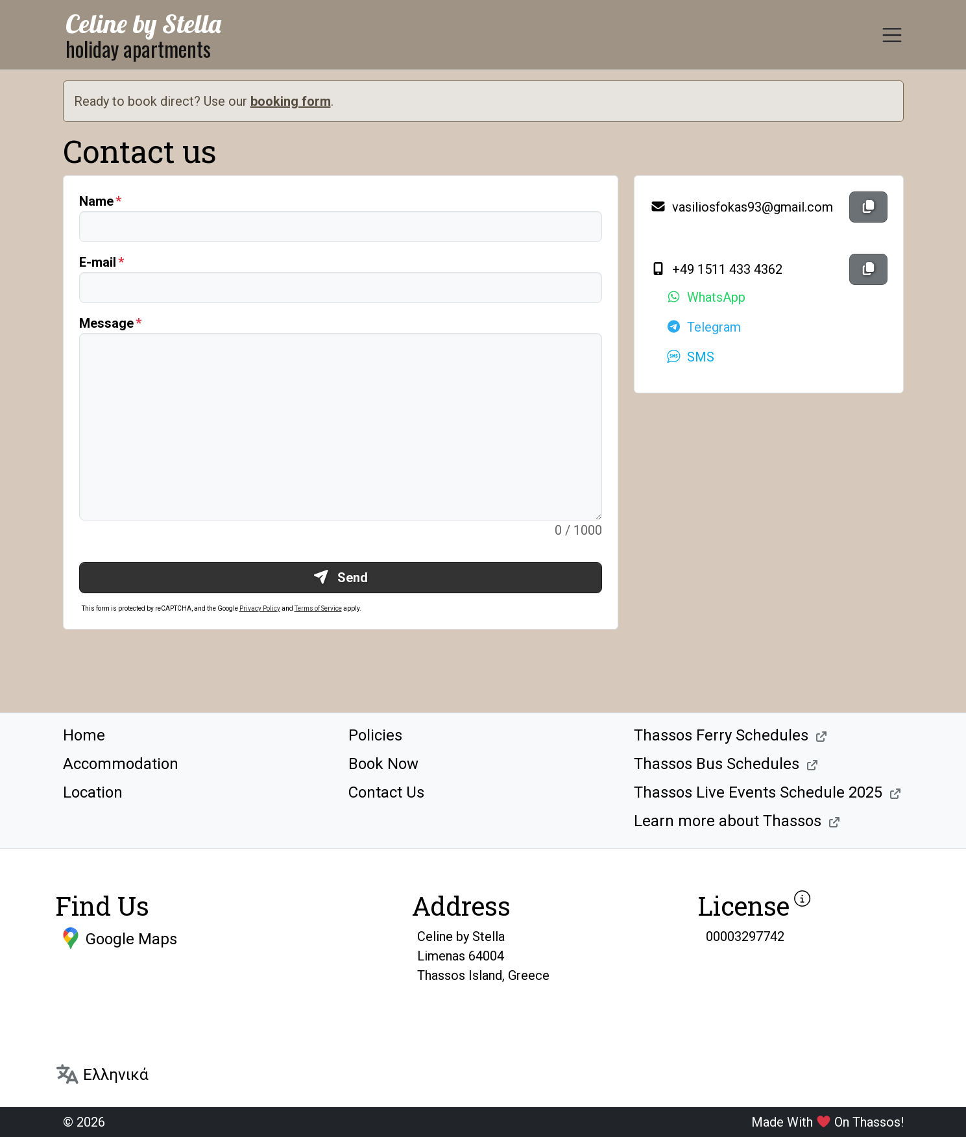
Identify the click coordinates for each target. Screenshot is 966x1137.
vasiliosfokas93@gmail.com (741, 207)
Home (84, 735)
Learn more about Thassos (727, 821)
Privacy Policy (259, 608)
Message (106, 323)
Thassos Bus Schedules (716, 764)
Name (96, 201)
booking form (290, 101)
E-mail (97, 262)
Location (93, 792)
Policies (375, 735)
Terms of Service (318, 608)
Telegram (703, 327)
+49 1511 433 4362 (716, 269)
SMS (690, 357)
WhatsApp (705, 297)
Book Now (383, 764)
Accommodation (120, 764)
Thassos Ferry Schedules (721, 735)
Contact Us (386, 792)
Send (340, 577)
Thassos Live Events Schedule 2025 (758, 792)
